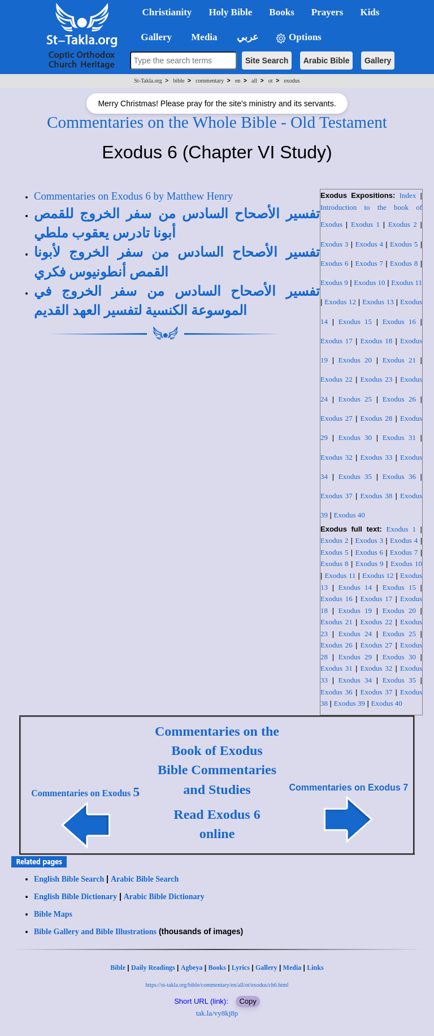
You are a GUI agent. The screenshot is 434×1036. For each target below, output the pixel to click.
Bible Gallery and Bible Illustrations (95, 931)
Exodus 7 (369, 263)
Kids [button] (369, 12)
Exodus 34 (355, 680)
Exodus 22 (336, 379)
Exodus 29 (355, 657)
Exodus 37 (336, 495)
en (237, 80)
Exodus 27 (336, 418)
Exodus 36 (399, 476)
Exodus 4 (369, 244)
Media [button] (203, 37)
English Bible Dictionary (75, 896)
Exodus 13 (378, 301)
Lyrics (241, 968)
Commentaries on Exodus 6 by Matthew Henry (133, 196)
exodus (292, 80)
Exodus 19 (355, 610)
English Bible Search (69, 879)
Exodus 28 (377, 418)
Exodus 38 (377, 495)
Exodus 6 (334, 263)
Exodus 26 (399, 399)
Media (292, 968)
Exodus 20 (355, 360)
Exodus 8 (404, 263)
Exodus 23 (377, 379)
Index (408, 195)
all (254, 80)
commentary (210, 80)
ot (270, 80)
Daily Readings (153, 968)
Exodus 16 (399, 321)
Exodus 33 (377, 457)
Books (216, 968)
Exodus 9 (334, 282)
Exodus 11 (406, 282)
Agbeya (192, 968)
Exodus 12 (340, 301)
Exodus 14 (355, 587)
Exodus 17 (336, 340)
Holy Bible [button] (230, 12)
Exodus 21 (399, 360)
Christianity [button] (167, 12)
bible (178, 80)
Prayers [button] (327, 12)
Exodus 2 (402, 224)
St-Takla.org (148, 80)
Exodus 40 (349, 515)
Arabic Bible (326, 60)
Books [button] (281, 12)
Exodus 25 (355, 399)
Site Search (266, 60)
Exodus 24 (355, 633)
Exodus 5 (404, 244)
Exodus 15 (355, 321)
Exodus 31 (399, 437)
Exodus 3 (334, 244)
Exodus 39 (349, 703)
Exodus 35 (355, 476)
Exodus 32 (336, 457)
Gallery (377, 60)
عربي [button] (246, 37)
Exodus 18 (377, 340)
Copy (247, 1001)
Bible (117, 968)
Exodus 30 (355, 437)
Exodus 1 (365, 224)
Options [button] (298, 38)
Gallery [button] (153, 37)
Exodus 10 (369, 282)
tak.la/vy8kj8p (217, 1013)
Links (315, 968)
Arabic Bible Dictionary (164, 896)
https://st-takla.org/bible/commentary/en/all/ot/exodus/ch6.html (216, 985)
